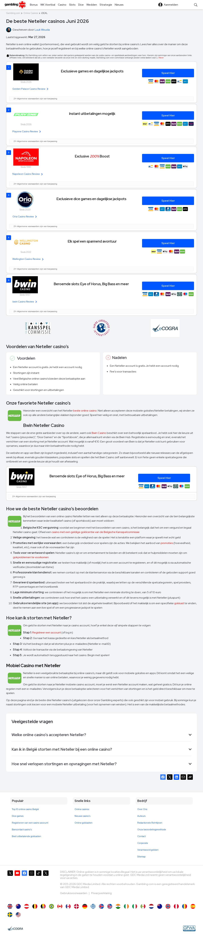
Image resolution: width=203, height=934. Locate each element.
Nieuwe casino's (82, 816)
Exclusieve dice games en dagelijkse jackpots (91, 199)
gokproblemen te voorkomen (31, 557)
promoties (167, 543)
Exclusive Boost (92, 156)
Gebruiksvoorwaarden (74, 893)
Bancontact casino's (22, 829)
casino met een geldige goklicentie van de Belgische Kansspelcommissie (96, 532)
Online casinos (82, 809)
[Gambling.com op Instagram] (31, 885)
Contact (141, 836)
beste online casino (85, 410)
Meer (161, 57)
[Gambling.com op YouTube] (17, 885)
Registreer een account (46, 632)
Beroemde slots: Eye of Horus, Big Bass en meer (91, 284)
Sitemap (141, 856)
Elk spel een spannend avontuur (92, 241)
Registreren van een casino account (30, 822)
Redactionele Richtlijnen (149, 822)
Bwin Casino (99, 433)
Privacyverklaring (101, 893)
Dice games (17, 816)
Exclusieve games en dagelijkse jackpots (92, 71)
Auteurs (141, 816)
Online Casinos (30, 13)
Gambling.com (13, 13)
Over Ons (142, 809)
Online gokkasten (84, 822)
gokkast (179, 603)
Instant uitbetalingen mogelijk (92, 113)
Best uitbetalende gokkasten (26, 836)
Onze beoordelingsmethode (151, 829)
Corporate (142, 843)
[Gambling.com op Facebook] (24, 885)
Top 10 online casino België (25, 809)
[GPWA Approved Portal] (189, 928)
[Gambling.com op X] (10, 885)
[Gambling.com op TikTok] (38, 885)
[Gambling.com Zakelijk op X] (46, 885)
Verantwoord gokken (148, 849)
